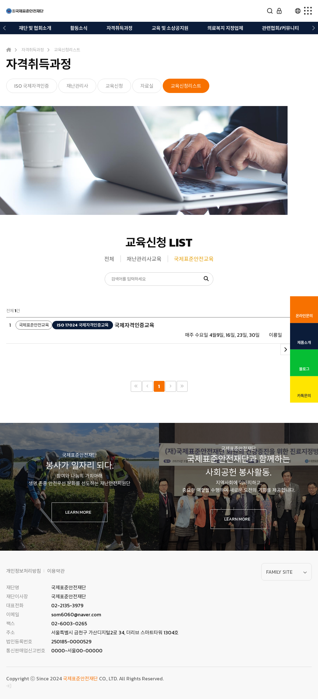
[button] (4, 28)
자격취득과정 (120, 28)
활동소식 (79, 28)
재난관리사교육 (144, 259)
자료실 (146, 86)
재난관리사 (77, 86)
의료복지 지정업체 (225, 28)
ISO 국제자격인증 (31, 86)
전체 (109, 259)
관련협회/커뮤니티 (280, 28)
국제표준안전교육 (194, 259)
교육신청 (114, 86)
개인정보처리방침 (23, 571)
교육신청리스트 (186, 86)
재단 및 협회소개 (35, 28)
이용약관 (56, 571)
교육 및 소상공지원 (170, 28)
